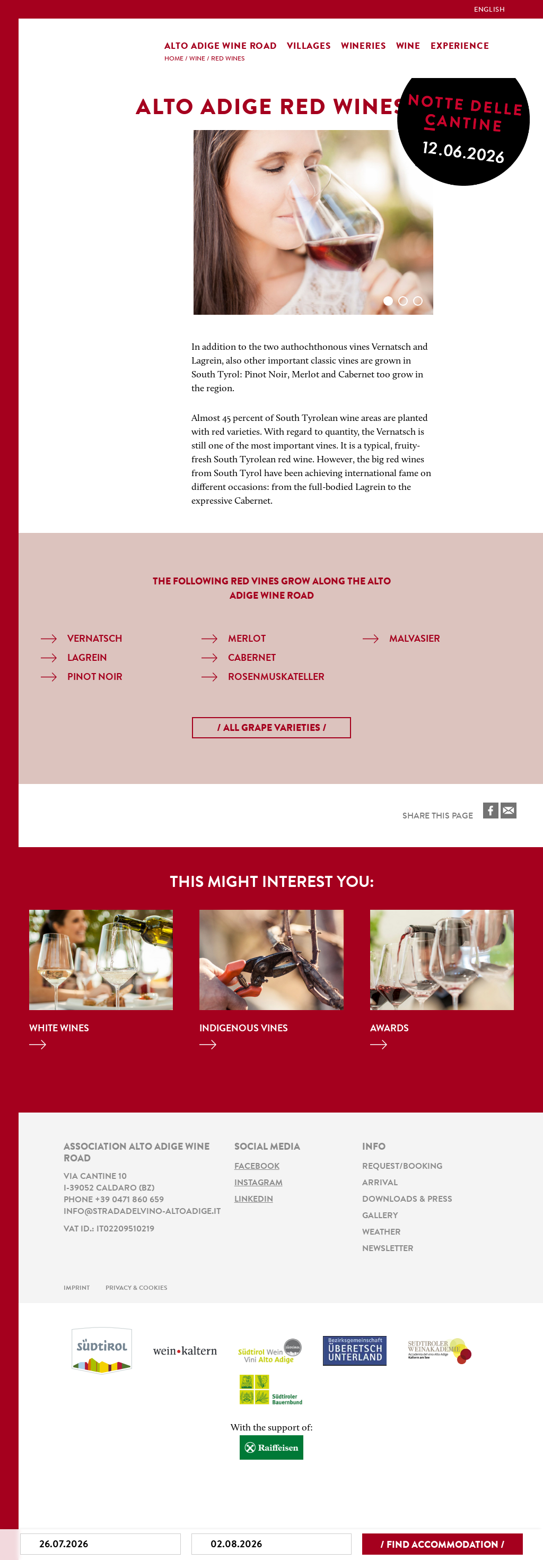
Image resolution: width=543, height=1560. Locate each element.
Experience (460, 46)
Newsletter (388, 1246)
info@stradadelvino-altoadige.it (142, 1212)
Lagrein (87, 658)
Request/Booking (402, 1166)
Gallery (380, 1214)
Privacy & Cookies (137, 1285)
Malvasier (414, 639)
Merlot (247, 639)
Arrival (380, 1182)
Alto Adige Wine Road (220, 46)
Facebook (256, 1166)
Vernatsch (94, 639)
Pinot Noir (94, 678)
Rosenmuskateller (276, 678)
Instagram (258, 1182)
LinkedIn (253, 1198)
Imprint (77, 1285)
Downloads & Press (407, 1198)
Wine (408, 46)
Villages (309, 46)
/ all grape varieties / (272, 729)
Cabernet (252, 658)
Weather (381, 1230)
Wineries (363, 46)
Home (173, 59)
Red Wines (227, 59)
